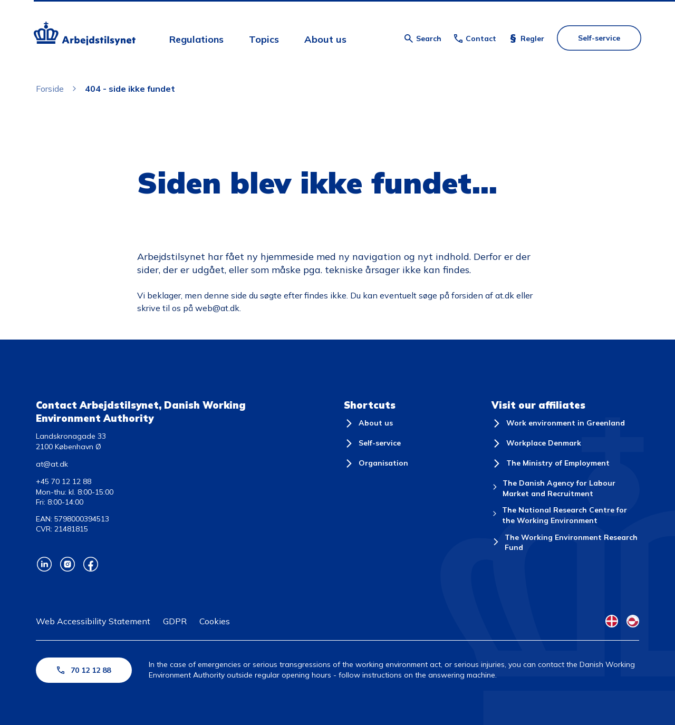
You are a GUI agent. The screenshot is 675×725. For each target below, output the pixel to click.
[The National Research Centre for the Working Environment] (565, 515)
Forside (50, 88)
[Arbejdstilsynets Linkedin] (44, 564)
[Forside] (85, 35)
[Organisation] (376, 463)
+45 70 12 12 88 (63, 481)
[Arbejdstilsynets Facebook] (90, 564)
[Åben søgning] (422, 38)
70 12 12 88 (84, 670)
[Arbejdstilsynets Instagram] (67, 564)
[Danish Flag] (611, 621)
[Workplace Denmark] (536, 443)
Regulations (196, 39)
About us (325, 39)
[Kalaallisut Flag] (632, 621)
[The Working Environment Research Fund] (565, 543)
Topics (264, 39)
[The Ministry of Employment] (550, 463)
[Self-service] (372, 443)
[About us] (368, 423)
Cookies (214, 621)
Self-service (599, 38)
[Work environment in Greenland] (558, 423)
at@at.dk (52, 464)
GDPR (175, 621)
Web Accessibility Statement (93, 621)
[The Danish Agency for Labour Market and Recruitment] (565, 488)
